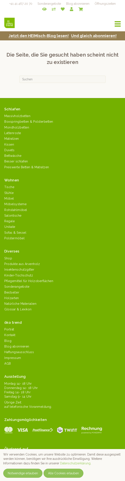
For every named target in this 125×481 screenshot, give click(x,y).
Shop (8, 258)
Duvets (9, 150)
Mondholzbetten (16, 127)
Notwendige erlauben (23, 473)
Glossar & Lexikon (18, 309)
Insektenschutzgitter (19, 269)
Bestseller (11, 292)
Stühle (9, 193)
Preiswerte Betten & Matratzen (26, 167)
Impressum (12, 358)
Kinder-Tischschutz (18, 275)
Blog (7, 341)
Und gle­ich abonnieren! (94, 35)
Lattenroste (12, 133)
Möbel (9, 198)
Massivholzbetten (17, 116)
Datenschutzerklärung (75, 463)
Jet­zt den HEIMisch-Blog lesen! (39, 35)
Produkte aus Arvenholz (22, 264)
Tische (9, 187)
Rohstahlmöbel (15, 210)
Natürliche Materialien (20, 303)
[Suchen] (62, 79)
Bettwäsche (12, 155)
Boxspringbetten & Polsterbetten (28, 121)
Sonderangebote (49, 3)
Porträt (9, 329)
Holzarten (11, 298)
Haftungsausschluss (19, 352)
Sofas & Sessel (15, 232)
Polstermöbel (14, 238)
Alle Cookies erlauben (63, 473)
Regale (9, 221)
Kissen (9, 144)
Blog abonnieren (77, 3)
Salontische (13, 215)
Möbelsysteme (15, 204)
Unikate (9, 227)
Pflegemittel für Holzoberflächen (28, 281)
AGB (7, 363)
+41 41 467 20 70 (20, 3)
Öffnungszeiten (105, 3)
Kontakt (10, 335)
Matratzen (11, 138)
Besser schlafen (16, 161)
